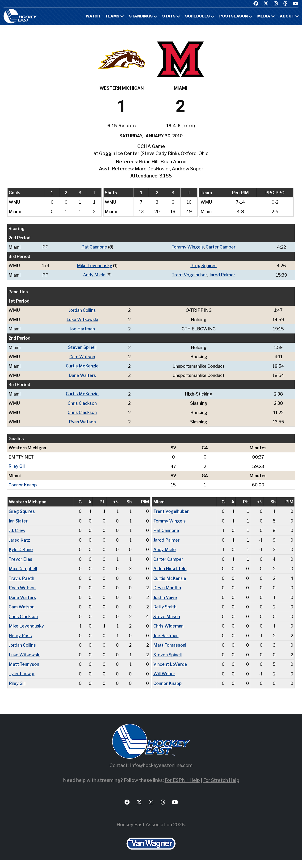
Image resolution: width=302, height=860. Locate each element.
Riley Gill (16, 464)
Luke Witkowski (82, 318)
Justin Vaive (165, 594)
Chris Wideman (168, 622)
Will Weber (164, 669)
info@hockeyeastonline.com (161, 761)
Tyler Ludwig (21, 669)
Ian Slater (18, 518)
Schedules (197, 16)
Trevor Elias (20, 556)
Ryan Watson (82, 420)
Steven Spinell (82, 346)
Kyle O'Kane (21, 547)
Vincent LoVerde (170, 660)
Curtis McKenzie (82, 365)
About (287, 16)
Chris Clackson (82, 401)
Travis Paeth (21, 575)
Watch (93, 16)
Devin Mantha (167, 584)
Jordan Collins (82, 309)
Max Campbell (23, 566)
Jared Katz (19, 537)
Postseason (233, 16)
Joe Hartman (82, 328)
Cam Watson (82, 355)
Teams (112, 16)
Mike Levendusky (94, 265)
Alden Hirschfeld (170, 566)
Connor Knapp (22, 483)
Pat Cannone (94, 247)
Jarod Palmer (222, 274)
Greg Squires (203, 265)
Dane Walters (82, 374)
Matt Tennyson (24, 660)
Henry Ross (20, 632)
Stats (169, 16)
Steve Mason (166, 613)
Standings (141, 16)
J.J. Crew (17, 528)
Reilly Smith (165, 603)
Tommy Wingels (188, 247)
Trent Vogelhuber (189, 274)
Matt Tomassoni (169, 641)
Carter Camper (220, 247)
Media (263, 16)
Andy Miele (94, 274)
